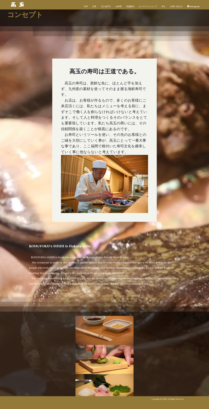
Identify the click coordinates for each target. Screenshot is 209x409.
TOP (86, 6)
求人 (164, 6)
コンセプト (106, 6)
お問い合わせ (176, 6)
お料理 (119, 6)
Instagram (193, 6)
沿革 (94, 6)
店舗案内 (130, 6)
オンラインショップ (148, 6)
